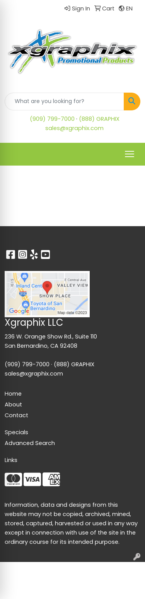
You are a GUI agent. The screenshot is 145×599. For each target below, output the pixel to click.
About (13, 404)
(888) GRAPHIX (99, 119)
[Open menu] (129, 154)
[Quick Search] (64, 101)
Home (13, 394)
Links (11, 460)
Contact (16, 415)
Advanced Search (30, 443)
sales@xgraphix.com (74, 128)
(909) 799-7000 (52, 119)
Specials (16, 432)
